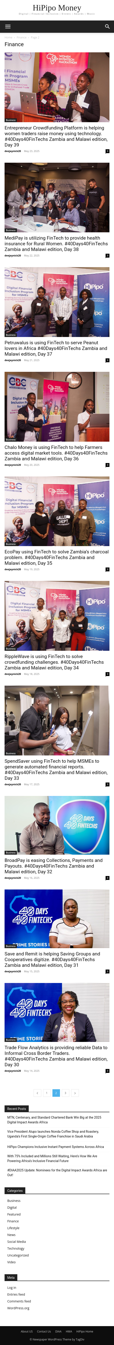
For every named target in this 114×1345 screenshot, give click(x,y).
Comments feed (19, 1301)
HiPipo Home (84, 1331)
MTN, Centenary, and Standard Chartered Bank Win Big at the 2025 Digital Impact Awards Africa (54, 1120)
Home (8, 37)
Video (11, 1262)
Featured (14, 1214)
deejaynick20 (13, 151)
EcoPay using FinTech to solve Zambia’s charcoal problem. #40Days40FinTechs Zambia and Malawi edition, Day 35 (57, 557)
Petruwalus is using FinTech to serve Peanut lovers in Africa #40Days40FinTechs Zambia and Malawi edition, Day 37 (56, 348)
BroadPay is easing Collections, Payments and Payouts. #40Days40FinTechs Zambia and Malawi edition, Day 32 (54, 866)
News (11, 1235)
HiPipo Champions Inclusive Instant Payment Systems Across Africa (55, 1147)
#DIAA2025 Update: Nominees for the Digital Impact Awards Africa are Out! (57, 1172)
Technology (15, 1248)
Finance (21, 37)
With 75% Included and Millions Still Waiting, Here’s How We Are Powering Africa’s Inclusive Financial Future (52, 1158)
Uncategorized (18, 1255)
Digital (12, 1207)
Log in (11, 1287)
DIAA (58, 1331)
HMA (69, 1331)
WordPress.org (18, 1308)
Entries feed (16, 1294)
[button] (107, 26)
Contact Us (44, 1331)
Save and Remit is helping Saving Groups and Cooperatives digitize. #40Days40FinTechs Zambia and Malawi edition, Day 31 (52, 959)
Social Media (16, 1241)
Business (11, 120)
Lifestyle (13, 1228)
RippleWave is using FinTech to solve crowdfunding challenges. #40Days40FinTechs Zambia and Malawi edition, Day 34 (54, 662)
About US (27, 1331)
